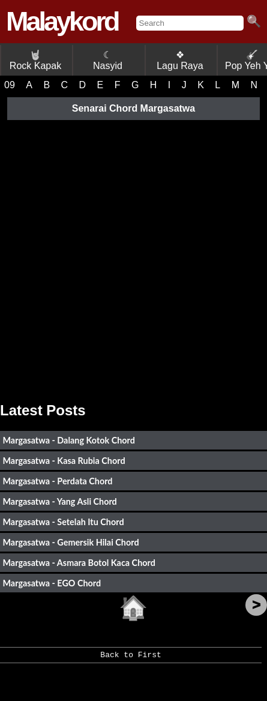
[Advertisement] (133, 256)
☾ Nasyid (107, 60)
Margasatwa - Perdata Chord (57, 481)
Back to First (130, 659)
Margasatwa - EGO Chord (51, 583)
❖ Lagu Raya (180, 60)
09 (9, 85)
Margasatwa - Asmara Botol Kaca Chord (78, 563)
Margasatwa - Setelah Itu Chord (63, 522)
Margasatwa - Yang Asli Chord (59, 501)
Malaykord (62, 21)
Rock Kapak (35, 60)
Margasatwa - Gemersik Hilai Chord (70, 542)
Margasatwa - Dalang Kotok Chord (68, 440)
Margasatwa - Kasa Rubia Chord (63, 461)
